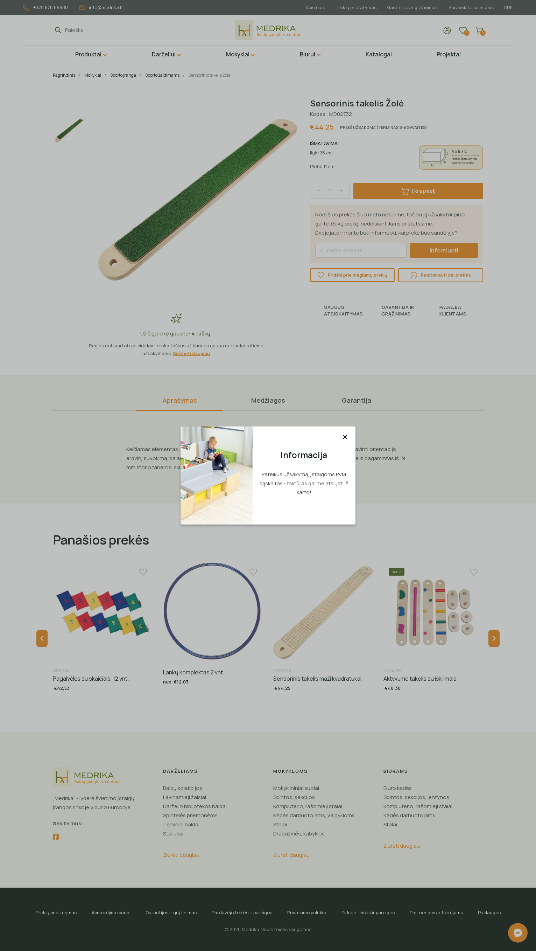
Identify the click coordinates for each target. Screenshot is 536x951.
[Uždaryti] (344, 436)
